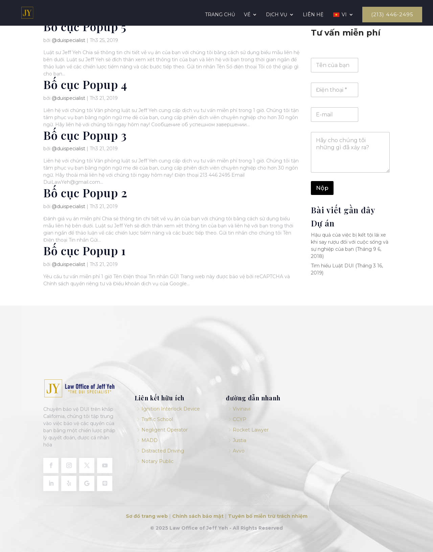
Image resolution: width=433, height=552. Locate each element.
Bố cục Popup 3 (85, 135)
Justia (239, 440)
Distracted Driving (162, 451)
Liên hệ (313, 15)
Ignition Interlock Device (170, 409)
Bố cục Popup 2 (85, 192)
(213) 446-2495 (392, 14)
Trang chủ (220, 15)
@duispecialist (68, 40)
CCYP (239, 419)
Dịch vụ (276, 15)
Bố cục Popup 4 (85, 84)
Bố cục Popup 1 (84, 250)
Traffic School (157, 419)
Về (247, 15)
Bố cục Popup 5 (85, 26)
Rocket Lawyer (251, 430)
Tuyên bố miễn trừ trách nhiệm (267, 516)
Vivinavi (241, 409)
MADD (149, 440)
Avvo (239, 451)
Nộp (322, 187)
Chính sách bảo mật (198, 516)
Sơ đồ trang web (147, 516)
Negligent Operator (164, 430)
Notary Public (157, 461)
